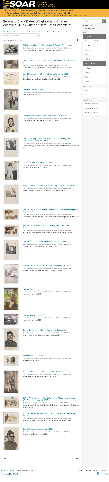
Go (37, 35)
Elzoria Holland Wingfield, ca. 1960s (38, 162)
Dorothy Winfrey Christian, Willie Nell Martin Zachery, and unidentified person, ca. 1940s (46, 140)
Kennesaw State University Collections (32, 11)
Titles (86, 54)
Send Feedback (15, 474)
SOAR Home (11, 11)
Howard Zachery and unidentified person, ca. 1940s (44, 241)
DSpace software (7, 470)
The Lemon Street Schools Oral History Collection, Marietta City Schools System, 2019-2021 (38, 13)
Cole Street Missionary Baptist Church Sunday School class (47, 45)
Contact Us (5, 474)
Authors (87, 50)
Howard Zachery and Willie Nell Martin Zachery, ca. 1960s (47, 265)
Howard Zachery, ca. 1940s (34, 289)
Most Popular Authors (92, 113)
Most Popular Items (91, 104)
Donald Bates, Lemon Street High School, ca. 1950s (44, 115)
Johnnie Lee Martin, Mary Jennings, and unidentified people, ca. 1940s (49, 414)
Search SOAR (89, 25)
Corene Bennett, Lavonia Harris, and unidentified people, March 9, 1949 (50, 62)
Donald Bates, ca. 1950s (33, 90)
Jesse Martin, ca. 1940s (33, 356)
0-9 (4, 31)
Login (86, 90)
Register (87, 95)
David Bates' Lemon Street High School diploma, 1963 (45, 74)
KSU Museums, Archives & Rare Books (61, 11)
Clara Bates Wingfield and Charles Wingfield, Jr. (23, 15)
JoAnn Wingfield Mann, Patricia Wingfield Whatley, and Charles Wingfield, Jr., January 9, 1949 (49, 399)
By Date (87, 45)
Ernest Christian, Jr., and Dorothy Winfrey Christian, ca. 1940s (48, 186)
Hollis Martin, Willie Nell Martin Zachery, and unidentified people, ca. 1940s (51, 227)
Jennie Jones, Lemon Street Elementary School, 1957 (45, 330)
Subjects (87, 59)
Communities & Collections (94, 41)
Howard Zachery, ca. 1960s (34, 315)
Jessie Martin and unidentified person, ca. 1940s (43, 371)
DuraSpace (34, 470)
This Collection (89, 28)
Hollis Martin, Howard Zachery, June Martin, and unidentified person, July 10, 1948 (51, 211)
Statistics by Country (92, 108)
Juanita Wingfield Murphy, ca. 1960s (38, 429)
